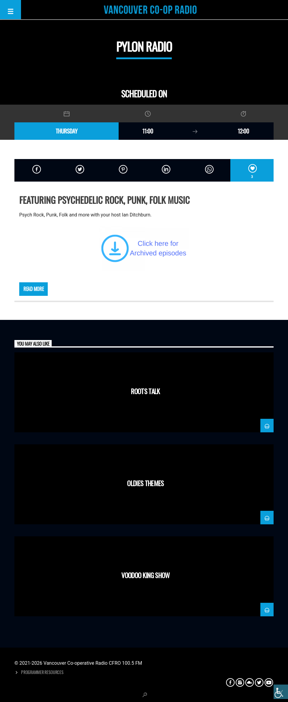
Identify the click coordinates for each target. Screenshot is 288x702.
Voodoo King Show (145, 575)
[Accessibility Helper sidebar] (281, 692)
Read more (33, 289)
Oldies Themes (145, 483)
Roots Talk (145, 391)
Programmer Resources (42, 672)
